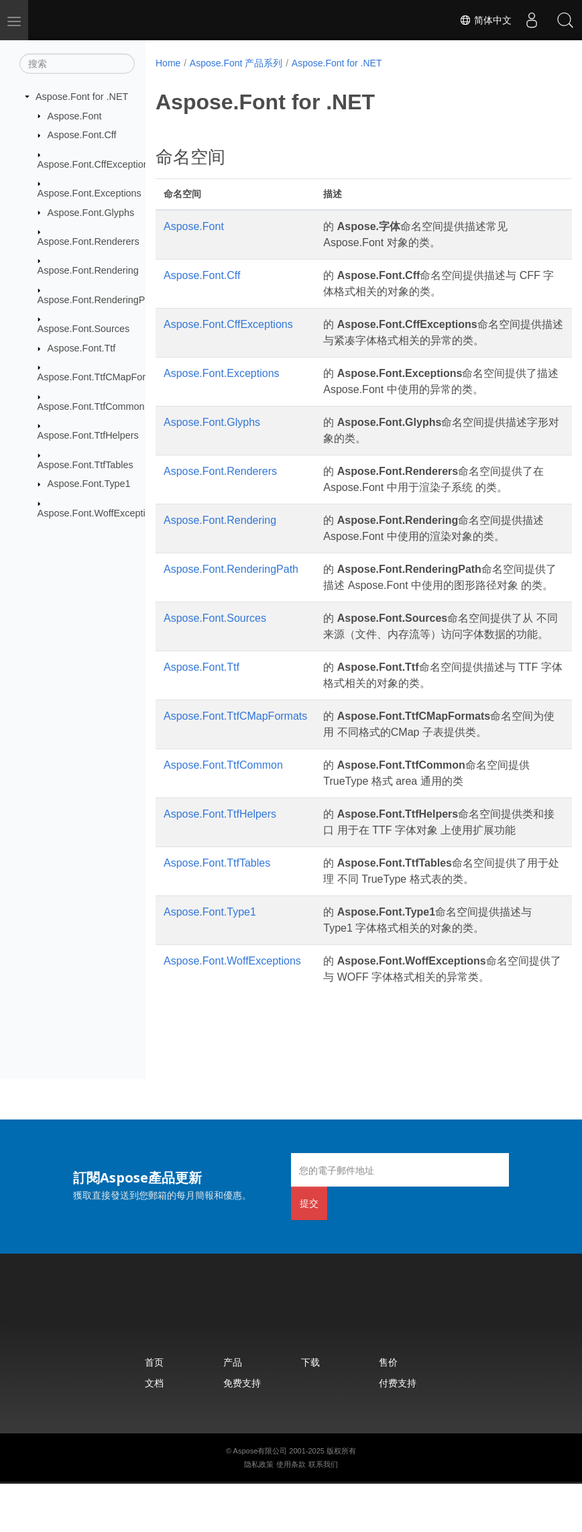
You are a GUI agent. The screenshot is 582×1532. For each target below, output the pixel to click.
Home (168, 63)
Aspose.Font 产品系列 (236, 63)
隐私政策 (259, 1513)
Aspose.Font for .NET (82, 96)
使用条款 (291, 1513)
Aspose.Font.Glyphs (91, 212)
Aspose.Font (75, 115)
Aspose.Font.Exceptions (89, 193)
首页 (154, 1410)
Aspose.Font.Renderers (88, 241)
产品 (232, 1410)
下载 (310, 1410)
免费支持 (242, 1431)
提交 (309, 1251)
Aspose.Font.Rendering (88, 270)
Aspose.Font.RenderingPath (98, 299)
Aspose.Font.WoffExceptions (99, 512)
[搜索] (77, 64)
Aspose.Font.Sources (84, 328)
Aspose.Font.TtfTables (85, 464)
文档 (154, 1431)
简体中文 (485, 20)
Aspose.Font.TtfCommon (91, 405)
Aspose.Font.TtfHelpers (88, 435)
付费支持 (397, 1431)
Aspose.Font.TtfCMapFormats (102, 377)
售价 (388, 1410)
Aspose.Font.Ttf (82, 348)
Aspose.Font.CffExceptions (96, 163)
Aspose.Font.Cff (82, 134)
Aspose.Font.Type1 (89, 483)
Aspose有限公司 (260, 1499)
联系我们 (323, 1513)
